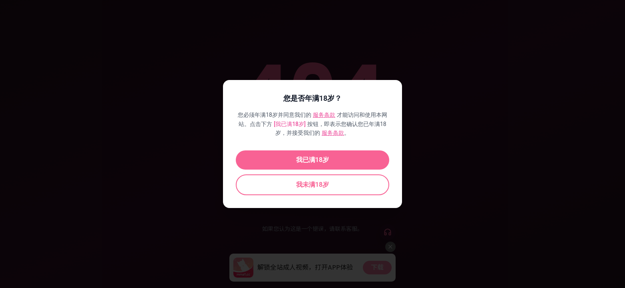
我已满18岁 (312, 160)
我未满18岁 (312, 184)
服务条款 (324, 115)
